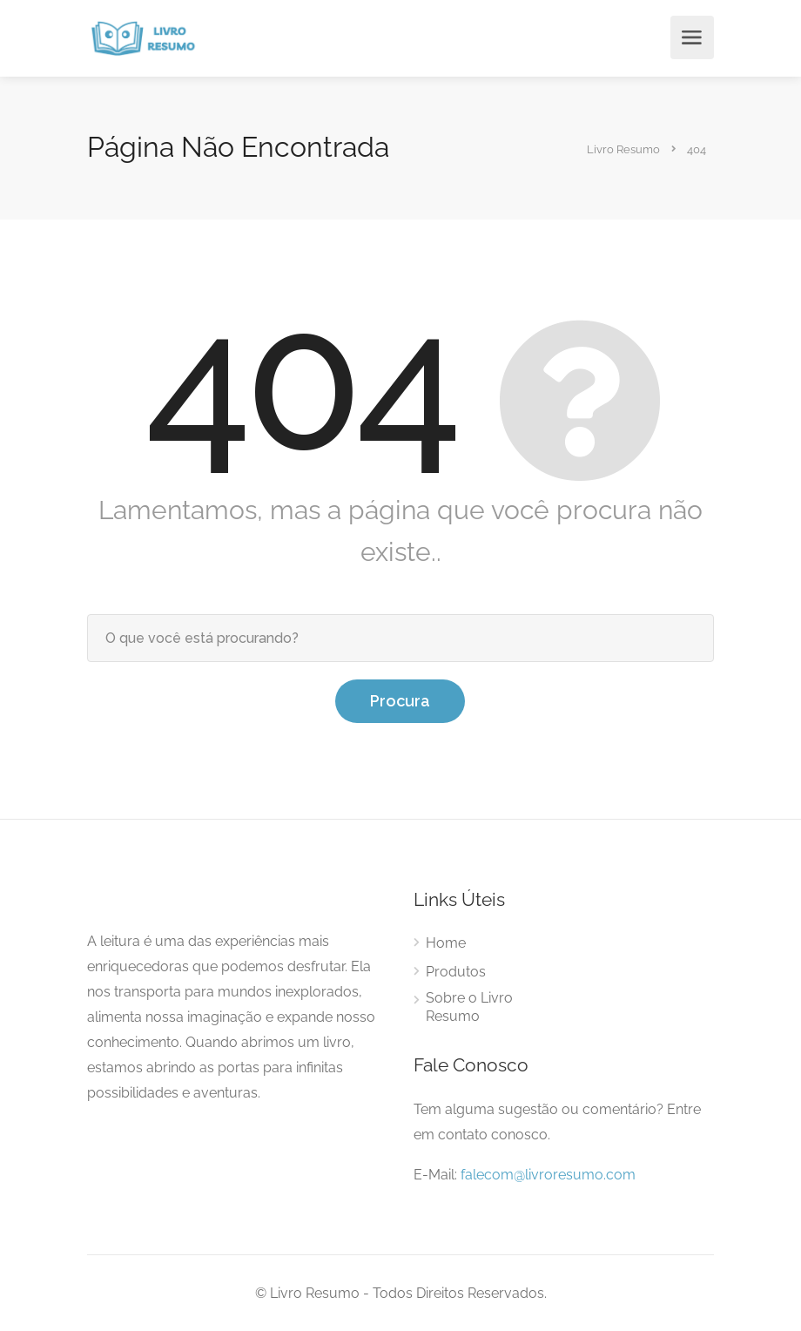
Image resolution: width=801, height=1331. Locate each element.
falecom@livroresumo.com (548, 1174)
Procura (400, 701)
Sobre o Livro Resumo (469, 1007)
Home (446, 943)
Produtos (456, 971)
